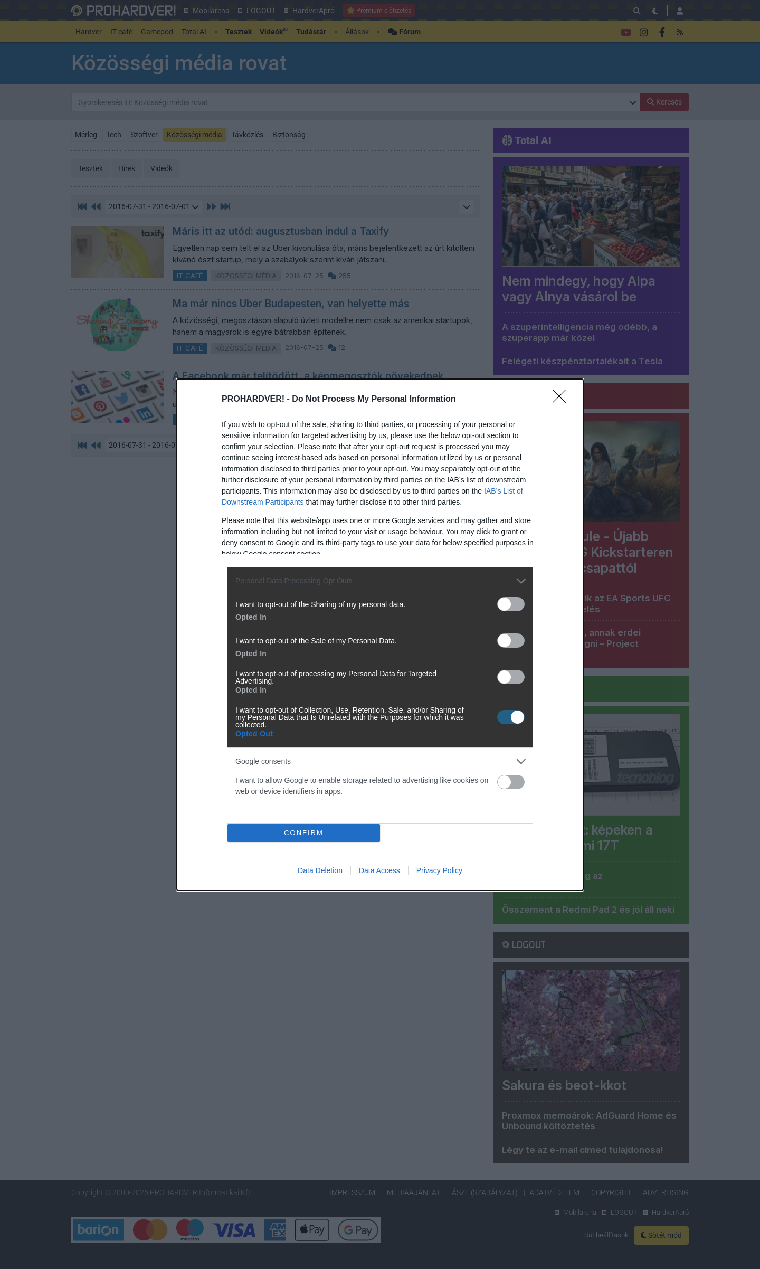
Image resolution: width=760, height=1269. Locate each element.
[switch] (511, 604)
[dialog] (380, 635)
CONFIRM (304, 833)
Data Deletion (320, 870)
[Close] (563, 400)
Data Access (379, 870)
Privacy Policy (439, 870)
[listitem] (380, 580)
